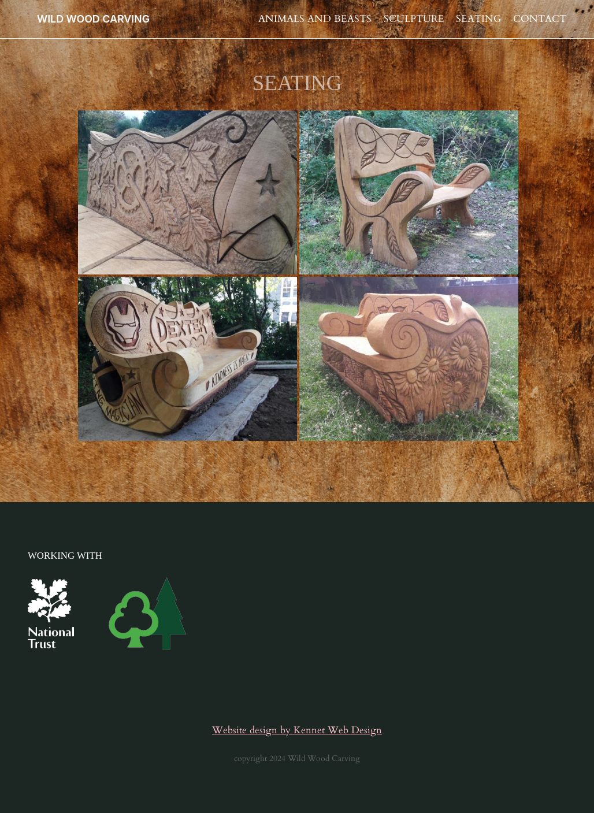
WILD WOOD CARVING (93, 19)
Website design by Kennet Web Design (297, 730)
